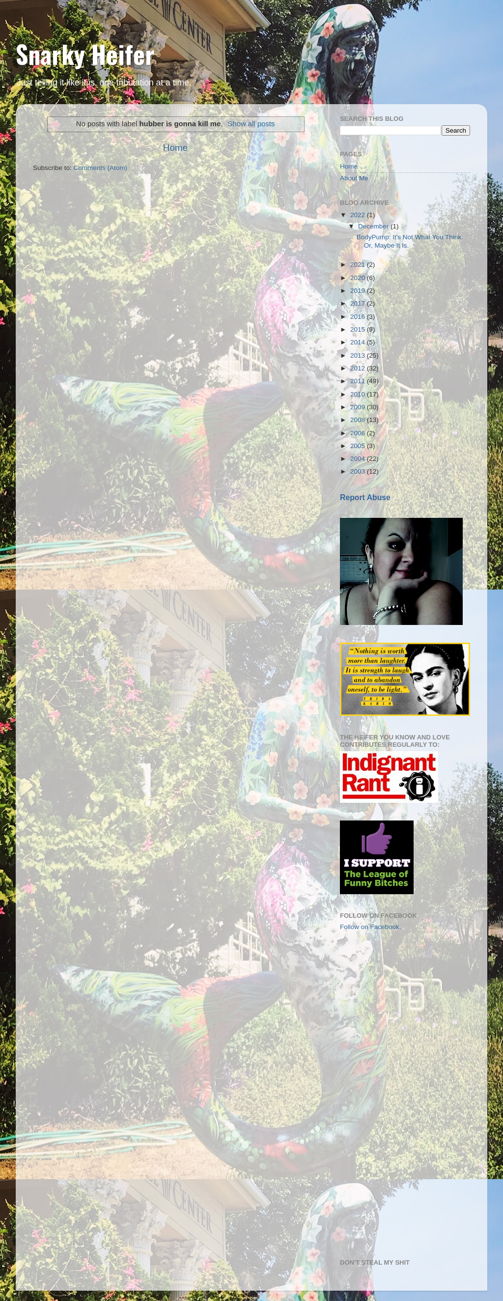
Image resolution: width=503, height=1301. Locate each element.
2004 (358, 458)
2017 (358, 303)
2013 (358, 355)
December (374, 226)
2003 (358, 471)
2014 (358, 342)
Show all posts (251, 124)
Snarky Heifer (85, 53)
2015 (358, 329)
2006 (358, 433)
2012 (358, 368)
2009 (358, 407)
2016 (358, 316)
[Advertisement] (389, 996)
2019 (358, 290)
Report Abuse (365, 497)
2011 (358, 381)
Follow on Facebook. (370, 927)
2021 (358, 264)
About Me (354, 178)
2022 (358, 215)
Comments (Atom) (101, 167)
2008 (358, 420)
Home (175, 147)
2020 (358, 278)
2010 (358, 394)
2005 (358, 446)
